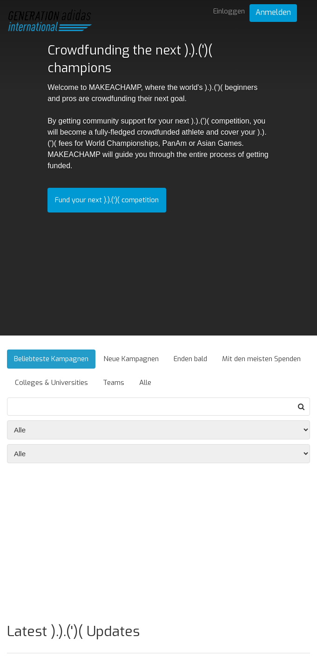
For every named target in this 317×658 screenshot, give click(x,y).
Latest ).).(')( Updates (73, 631)
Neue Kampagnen (131, 358)
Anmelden (273, 12)
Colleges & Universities (51, 382)
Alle (145, 382)
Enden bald (190, 358)
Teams (113, 382)
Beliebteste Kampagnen (51, 358)
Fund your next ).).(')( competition (107, 200)
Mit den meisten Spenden (261, 358)
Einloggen (229, 11)
